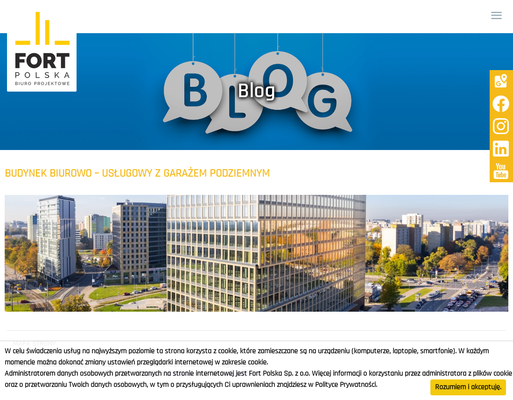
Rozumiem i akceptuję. (468, 387)
